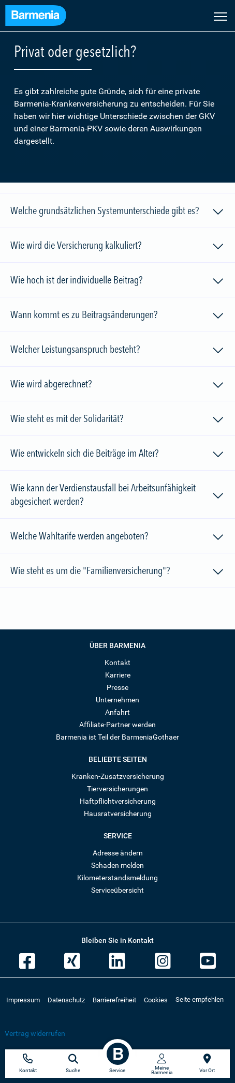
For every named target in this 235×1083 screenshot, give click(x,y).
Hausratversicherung (118, 813)
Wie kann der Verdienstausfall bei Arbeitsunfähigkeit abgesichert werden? (117, 494)
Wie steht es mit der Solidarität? (117, 420)
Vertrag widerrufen (35, 1033)
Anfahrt (117, 712)
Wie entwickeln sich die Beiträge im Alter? (117, 454)
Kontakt (117, 662)
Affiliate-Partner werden (117, 724)
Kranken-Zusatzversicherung (117, 776)
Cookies (156, 1000)
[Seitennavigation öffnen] (220, 15)
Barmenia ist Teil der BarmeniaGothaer (117, 737)
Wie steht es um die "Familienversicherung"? (117, 572)
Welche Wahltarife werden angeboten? (117, 537)
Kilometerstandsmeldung (117, 878)
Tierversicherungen (117, 789)
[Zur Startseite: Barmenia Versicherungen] (41, 16)
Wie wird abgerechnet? (117, 385)
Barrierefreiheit (114, 1000)
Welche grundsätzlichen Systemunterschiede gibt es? (117, 212)
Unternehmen (117, 700)
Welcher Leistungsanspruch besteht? (117, 350)
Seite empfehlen (199, 999)
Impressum (23, 1000)
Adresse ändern (118, 853)
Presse (117, 687)
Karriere (117, 675)
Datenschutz (66, 1000)
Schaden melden (117, 865)
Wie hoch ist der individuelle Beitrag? (117, 281)
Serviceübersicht (117, 890)
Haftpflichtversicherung (118, 801)
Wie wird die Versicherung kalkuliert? (117, 246)
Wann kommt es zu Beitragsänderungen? (117, 316)
